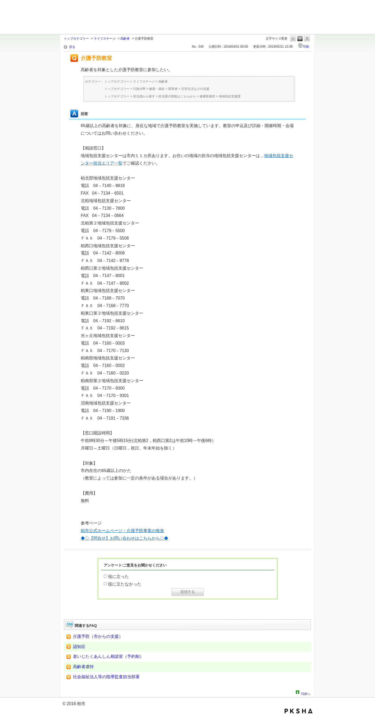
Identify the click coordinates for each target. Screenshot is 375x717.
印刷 (306, 46)
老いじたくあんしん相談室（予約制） (108, 656)
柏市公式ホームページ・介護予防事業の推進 (122, 530)
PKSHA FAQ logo (298, 711)
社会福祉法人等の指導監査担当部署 (106, 677)
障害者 (173, 89)
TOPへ (305, 693)
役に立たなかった (124, 584)
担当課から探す (144, 96)
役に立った (118, 576)
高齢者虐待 (83, 666)
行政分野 (139, 89)
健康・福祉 (157, 89)
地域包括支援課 (230, 96)
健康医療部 (207, 96)
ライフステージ (105, 38)
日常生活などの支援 (195, 89)
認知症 (79, 646)
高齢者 (125, 38)
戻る (72, 47)
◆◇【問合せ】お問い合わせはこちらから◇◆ (124, 538)
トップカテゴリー (76, 38)
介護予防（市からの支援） (98, 636)
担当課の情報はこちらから (177, 96)
